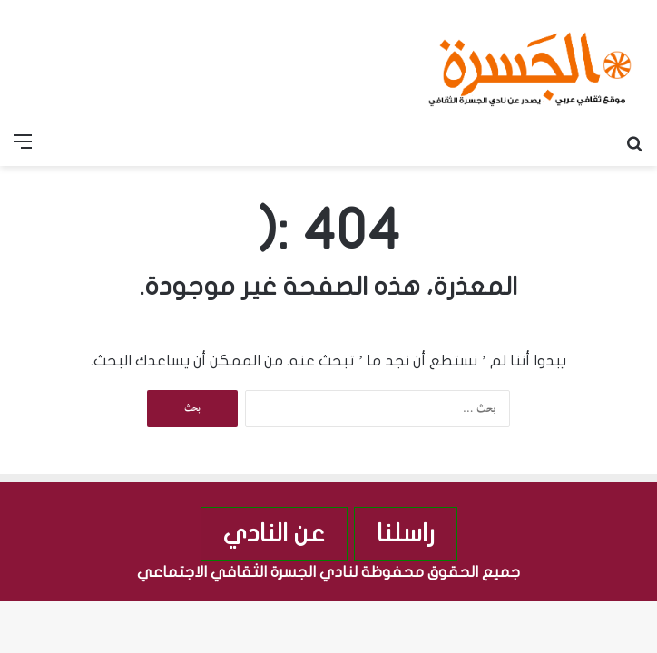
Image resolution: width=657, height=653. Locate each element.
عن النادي (274, 534)
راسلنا (406, 534)
